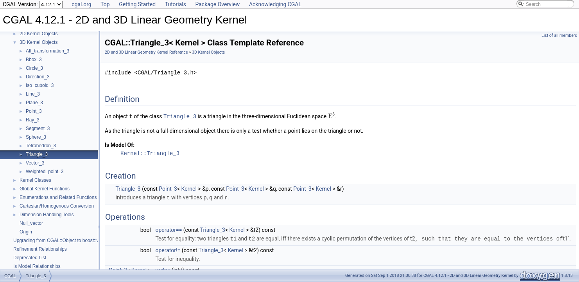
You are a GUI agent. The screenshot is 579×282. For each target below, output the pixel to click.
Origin (26, 232)
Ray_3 (32, 120)
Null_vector (31, 223)
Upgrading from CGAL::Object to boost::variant (62, 240)
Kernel (189, 188)
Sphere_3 (36, 137)
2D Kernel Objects (38, 33)
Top (105, 4)
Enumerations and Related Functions (58, 197)
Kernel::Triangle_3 (149, 153)
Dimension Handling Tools (47, 214)
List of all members (559, 35)
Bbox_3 (34, 59)
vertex (162, 269)
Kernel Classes (35, 180)
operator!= (167, 249)
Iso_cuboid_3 (40, 85)
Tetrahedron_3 (41, 145)
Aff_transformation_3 (47, 51)
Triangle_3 (37, 154)
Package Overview (217, 4)
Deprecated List (29, 257)
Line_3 (33, 94)
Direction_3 (38, 77)
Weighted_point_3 (45, 171)
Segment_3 (38, 128)
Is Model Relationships (37, 266)
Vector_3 (35, 163)
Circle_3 (34, 68)
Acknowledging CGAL (275, 4)
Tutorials (175, 4)
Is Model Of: (119, 144)
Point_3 (34, 111)
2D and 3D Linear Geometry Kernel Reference (146, 52)
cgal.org (81, 4)
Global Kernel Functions (45, 189)
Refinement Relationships (40, 249)
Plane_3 (34, 102)
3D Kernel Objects (38, 42)
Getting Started (137, 4)
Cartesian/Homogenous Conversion (57, 206)
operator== (168, 229)
